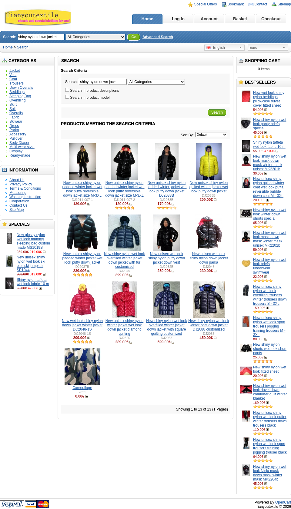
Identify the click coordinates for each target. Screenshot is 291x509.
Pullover (15, 138)
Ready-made (19, 155)
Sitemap (284, 4)
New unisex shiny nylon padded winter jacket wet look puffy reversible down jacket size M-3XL (124, 189)
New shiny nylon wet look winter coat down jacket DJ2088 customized (208, 325)
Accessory (17, 134)
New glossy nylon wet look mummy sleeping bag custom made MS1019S (33, 241)
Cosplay (15, 151)
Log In (178, 18)
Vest (12, 75)
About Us (16, 180)
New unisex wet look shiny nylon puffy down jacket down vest (166, 258)
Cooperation (19, 201)
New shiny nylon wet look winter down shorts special (269, 214)
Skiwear (15, 121)
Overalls (16, 113)
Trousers (16, 83)
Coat (13, 79)
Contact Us (18, 205)
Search (22, 47)
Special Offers (205, 4)
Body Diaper (19, 143)
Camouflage (82, 388)
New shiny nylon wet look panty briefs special (269, 124)
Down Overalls (21, 87)
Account (209, 18)
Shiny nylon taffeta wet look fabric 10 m (33, 282)
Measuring (17, 193)
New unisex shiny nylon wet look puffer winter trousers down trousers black (270, 419)
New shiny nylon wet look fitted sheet (269, 369)
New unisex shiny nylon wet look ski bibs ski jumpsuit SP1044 (31, 263)
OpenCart (283, 502)
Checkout (271, 18)
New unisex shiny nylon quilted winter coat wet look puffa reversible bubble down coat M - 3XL (268, 187)
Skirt (13, 104)
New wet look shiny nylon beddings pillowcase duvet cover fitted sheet (268, 99)
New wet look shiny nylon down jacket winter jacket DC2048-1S (82, 325)
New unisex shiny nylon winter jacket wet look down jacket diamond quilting (124, 327)
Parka (14, 130)
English (215, 47)
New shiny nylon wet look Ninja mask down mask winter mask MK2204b (269, 472)
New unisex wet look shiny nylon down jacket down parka (208, 258)
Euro (253, 47)
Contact (261, 4)
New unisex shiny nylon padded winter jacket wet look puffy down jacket (82, 258)
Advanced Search (157, 37)
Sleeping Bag (20, 96)
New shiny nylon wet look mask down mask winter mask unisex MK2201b (269, 162)
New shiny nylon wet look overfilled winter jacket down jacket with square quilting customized (166, 327)
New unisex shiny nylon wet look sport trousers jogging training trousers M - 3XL (269, 326)
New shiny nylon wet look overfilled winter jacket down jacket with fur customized (124, 260)
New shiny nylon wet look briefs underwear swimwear (269, 266)
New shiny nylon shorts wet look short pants (269, 348)
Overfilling (17, 100)
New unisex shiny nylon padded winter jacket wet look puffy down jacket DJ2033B (166, 189)
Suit (12, 109)
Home (147, 18)
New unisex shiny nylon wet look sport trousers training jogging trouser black (270, 445)
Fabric (14, 117)
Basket (240, 18)
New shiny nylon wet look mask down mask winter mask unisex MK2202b (269, 239)
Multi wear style (22, 147)
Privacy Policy (20, 184)
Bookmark (236, 4)
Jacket (14, 70)
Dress (14, 126)
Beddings (17, 92)
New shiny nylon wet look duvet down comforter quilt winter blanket (270, 392)
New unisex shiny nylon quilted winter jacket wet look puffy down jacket (208, 187)
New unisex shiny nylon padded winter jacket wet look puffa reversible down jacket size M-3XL (82, 189)
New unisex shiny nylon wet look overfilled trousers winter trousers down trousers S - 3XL (270, 295)
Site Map (16, 210)
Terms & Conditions (25, 188)
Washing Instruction (25, 197)
